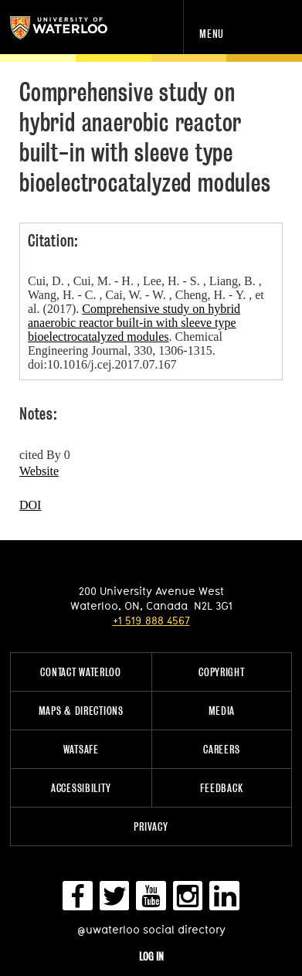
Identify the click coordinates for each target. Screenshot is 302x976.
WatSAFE (81, 749)
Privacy (151, 826)
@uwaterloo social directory (151, 929)
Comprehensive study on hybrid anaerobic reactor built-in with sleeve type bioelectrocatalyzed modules (134, 322)
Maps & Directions (81, 710)
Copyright (221, 671)
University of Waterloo (75, 27)
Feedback (221, 787)
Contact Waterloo (80, 671)
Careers (221, 749)
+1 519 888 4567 (151, 620)
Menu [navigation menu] (211, 33)
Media (222, 710)
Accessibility (80, 787)
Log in (151, 956)
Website (39, 471)
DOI (30, 505)
